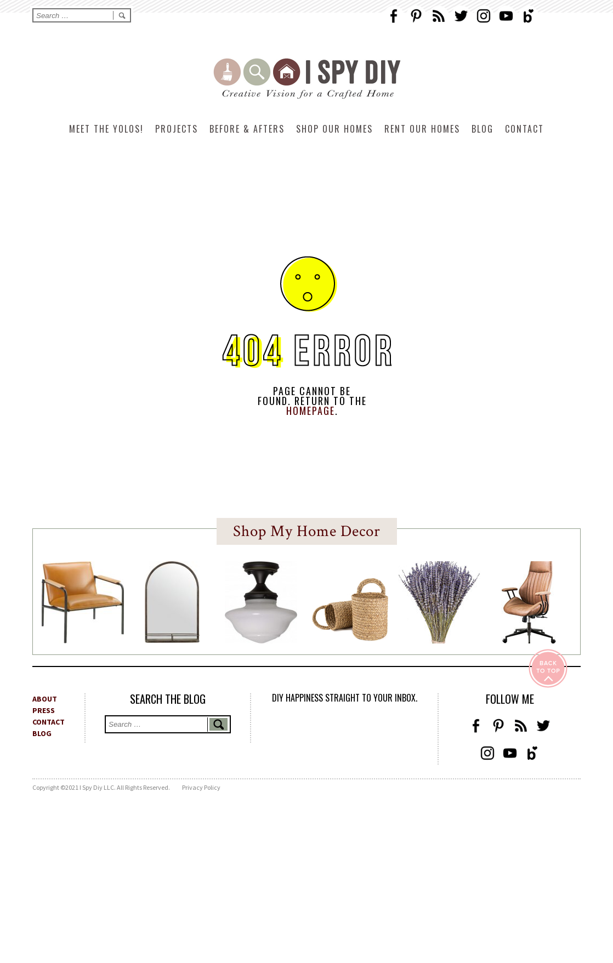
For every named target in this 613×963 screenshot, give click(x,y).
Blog (482, 128)
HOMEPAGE (310, 410)
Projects (176, 128)
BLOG (42, 733)
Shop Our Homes (334, 128)
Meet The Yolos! (106, 128)
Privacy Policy (201, 787)
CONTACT (48, 722)
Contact (524, 128)
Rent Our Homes (422, 128)
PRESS (43, 710)
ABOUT (44, 699)
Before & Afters (247, 128)
